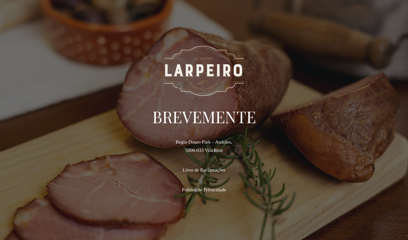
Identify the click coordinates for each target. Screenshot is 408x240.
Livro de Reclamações (204, 170)
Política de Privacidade (204, 189)
